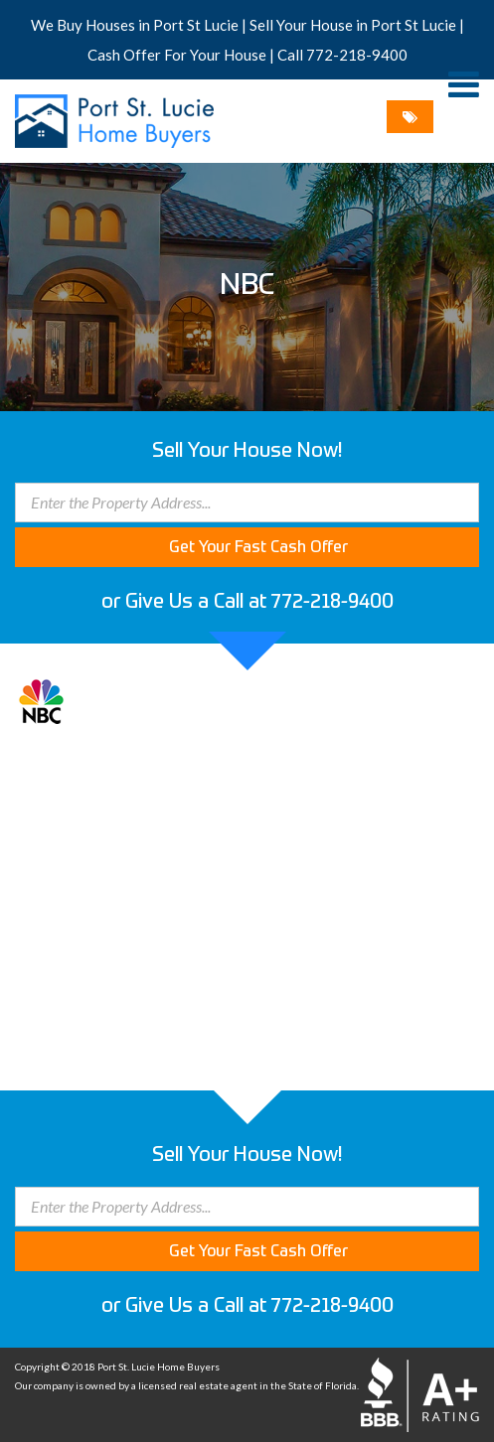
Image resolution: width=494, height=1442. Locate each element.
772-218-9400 (357, 55)
